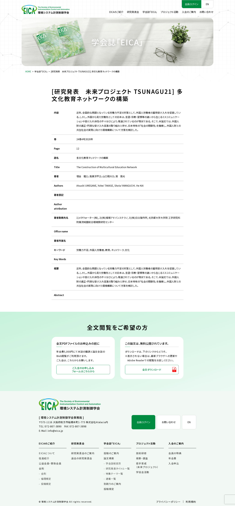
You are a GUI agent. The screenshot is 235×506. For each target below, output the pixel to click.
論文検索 (109, 458)
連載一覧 (111, 478)
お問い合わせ (206, 12)
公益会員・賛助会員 (50, 463)
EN (207, 4)
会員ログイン (191, 4)
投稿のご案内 (111, 453)
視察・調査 (142, 458)
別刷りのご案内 (112, 484)
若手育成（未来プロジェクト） (147, 465)
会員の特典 (174, 453)
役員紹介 (44, 458)
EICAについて (47, 453)
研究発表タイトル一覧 (118, 468)
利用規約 (191, 501)
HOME (28, 71)
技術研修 (141, 453)
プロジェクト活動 (169, 12)
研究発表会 (133, 12)
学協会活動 (142, 472)
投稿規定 (46, 484)
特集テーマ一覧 (114, 473)
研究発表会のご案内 (82, 453)
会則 (41, 468)
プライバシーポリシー (168, 501)
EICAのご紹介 (116, 12)
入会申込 (173, 463)
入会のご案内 (189, 12)
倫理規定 (46, 478)
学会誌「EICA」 (150, 12)
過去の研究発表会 (81, 458)
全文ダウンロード (151, 369)
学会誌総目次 (113, 463)
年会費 (172, 458)
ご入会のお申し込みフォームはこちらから (83, 369)
